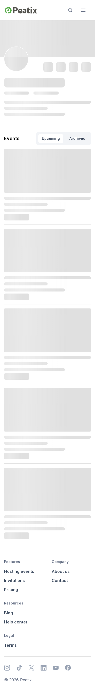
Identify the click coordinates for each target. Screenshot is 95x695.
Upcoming (51, 138)
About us (61, 571)
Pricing (11, 589)
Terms (10, 645)
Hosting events (19, 571)
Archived (77, 138)
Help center (16, 621)
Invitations (14, 580)
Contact (60, 580)
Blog (8, 612)
